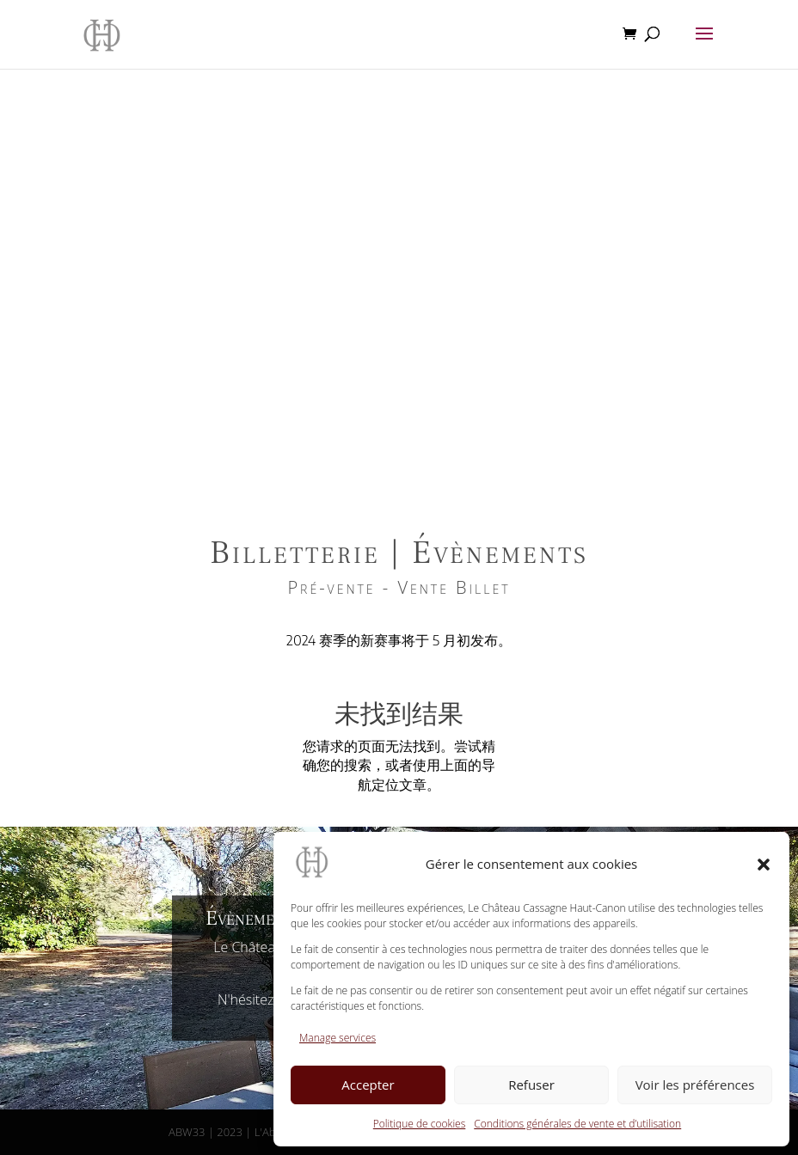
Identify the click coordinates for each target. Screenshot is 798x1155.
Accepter (367, 1084)
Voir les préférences (695, 1084)
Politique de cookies (419, 1123)
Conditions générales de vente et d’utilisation (577, 1123)
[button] (763, 864)
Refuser (531, 1084)
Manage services (337, 1037)
